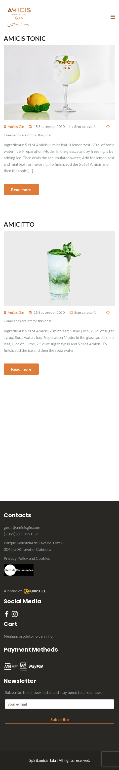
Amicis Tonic (25, 38)
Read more (21, 189)
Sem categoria (85, 126)
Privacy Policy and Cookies (27, 558)
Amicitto (19, 224)
